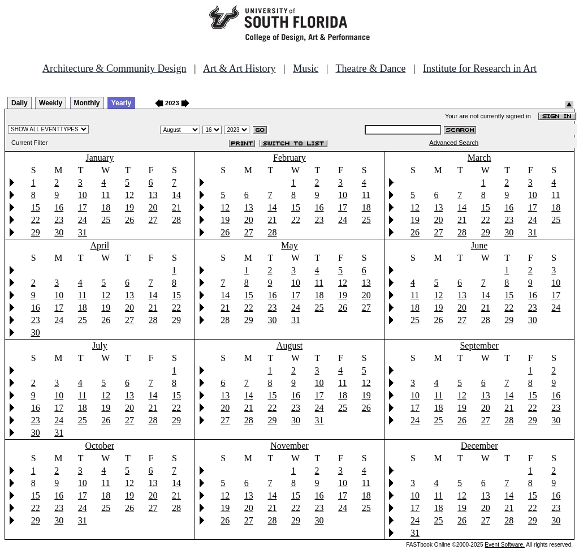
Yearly (121, 103)
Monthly (87, 103)
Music (305, 68)
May (289, 245)
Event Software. (505, 545)
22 (35, 220)
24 (82, 220)
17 (82, 207)
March (479, 157)
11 (105, 195)
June (479, 245)
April (99, 245)
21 (176, 207)
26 (129, 220)
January (99, 157)
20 (152, 207)
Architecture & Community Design (114, 68)
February (289, 157)
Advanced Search (453, 142)
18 (105, 207)
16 (58, 207)
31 (82, 232)
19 (129, 207)
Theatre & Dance (370, 68)
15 (35, 207)
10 (82, 195)
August (289, 345)
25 (105, 220)
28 (176, 220)
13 (152, 195)
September (479, 345)
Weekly (50, 103)
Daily (19, 103)
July (99, 345)
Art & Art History (239, 68)
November (289, 445)
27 (152, 220)
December (479, 445)
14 (176, 195)
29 (35, 232)
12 (129, 195)
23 (58, 220)
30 (58, 232)
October (100, 445)
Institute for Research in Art (480, 68)
